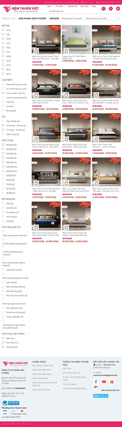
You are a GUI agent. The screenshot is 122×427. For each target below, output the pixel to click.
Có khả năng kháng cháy (15, 244)
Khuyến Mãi (72, 6)
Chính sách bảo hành (41, 370)
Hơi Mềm (11, 208)
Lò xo (9, 106)
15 (8, 48)
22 (8, 61)
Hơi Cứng (11, 217)
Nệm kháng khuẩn (15, 287)
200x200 (11, 167)
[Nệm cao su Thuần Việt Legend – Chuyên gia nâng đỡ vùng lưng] (106, 39)
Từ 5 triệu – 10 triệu (15, 130)
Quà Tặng (12, 347)
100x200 (11, 145)
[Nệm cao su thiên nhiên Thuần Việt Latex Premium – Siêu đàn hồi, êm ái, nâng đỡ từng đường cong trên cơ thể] (46, 39)
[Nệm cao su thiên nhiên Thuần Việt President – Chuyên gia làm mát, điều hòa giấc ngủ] (106, 83)
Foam (10, 102)
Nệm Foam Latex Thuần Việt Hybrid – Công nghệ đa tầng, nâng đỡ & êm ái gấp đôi (74, 234)
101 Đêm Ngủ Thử (55, 11)
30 (8, 74)
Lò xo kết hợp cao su (16, 89)
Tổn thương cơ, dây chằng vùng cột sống (14, 326)
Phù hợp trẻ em (14, 308)
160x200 (11, 158)
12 (8, 43)
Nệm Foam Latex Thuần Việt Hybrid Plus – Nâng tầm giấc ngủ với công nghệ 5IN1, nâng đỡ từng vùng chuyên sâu (75, 146)
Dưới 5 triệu (12, 134)
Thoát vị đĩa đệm (14, 317)
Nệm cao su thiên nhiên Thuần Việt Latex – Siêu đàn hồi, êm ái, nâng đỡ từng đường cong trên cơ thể (105, 190)
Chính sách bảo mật (41, 390)
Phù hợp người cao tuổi (14, 304)
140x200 (11, 154)
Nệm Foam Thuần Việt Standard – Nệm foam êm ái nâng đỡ (46, 190)
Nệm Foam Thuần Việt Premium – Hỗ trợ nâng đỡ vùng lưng (103, 146)
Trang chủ (8, 18)
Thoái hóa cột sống (15, 312)
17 (8, 52)
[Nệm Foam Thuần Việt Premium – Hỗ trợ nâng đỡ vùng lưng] (106, 127)
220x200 (11, 171)
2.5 (8, 30)
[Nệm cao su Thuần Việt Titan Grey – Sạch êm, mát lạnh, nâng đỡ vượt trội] (76, 83)
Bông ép (11, 111)
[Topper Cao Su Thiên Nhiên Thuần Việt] (76, 39)
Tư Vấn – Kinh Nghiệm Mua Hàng (74, 378)
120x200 (11, 149)
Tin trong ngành (70, 384)
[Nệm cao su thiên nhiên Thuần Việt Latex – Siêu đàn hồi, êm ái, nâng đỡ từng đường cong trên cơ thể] (106, 171)
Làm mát (11, 282)
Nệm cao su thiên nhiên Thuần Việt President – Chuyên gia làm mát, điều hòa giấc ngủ (106, 101)
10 (8, 39)
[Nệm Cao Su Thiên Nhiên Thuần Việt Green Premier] (46, 83)
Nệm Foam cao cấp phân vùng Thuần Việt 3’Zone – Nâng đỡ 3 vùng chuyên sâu (45, 146)
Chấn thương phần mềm (15, 235)
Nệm (50, 6)
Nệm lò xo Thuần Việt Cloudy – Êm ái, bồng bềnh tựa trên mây (45, 234)
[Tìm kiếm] (103, 9)
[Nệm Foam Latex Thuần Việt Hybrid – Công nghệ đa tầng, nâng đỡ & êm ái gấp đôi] (76, 216)
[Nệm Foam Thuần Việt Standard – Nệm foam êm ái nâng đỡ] (46, 171)
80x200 (10, 193)
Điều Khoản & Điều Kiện (42, 365)
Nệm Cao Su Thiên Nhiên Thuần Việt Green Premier (46, 101)
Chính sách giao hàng (41, 374)
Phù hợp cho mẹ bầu (16, 295)
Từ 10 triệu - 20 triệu (16, 126)
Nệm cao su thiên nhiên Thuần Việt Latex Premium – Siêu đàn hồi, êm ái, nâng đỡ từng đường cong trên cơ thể (45, 57)
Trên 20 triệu (13, 121)
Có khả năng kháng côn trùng (13, 253)
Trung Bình (12, 212)
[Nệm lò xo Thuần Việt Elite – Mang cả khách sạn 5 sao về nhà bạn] (76, 171)
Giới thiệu (67, 368)
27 (8, 65)
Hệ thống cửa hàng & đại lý (74, 388)
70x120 (10, 184)
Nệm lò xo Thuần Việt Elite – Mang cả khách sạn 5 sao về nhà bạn (76, 190)
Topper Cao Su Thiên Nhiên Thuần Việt (74, 57)
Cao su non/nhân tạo (16, 98)
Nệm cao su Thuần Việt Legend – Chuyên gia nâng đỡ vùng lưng (105, 57)
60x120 (10, 180)
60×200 (10, 189)
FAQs (94, 6)
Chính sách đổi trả (40, 378)
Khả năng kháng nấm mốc (15, 278)
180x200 (11, 162)
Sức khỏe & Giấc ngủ (72, 373)
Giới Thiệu (84, 6)
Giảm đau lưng (14, 270)
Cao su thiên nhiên (15, 93)
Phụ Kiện (60, 6)
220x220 (11, 175)
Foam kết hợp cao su (16, 84)
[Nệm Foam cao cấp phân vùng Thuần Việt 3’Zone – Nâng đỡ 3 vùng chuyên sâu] (46, 127)
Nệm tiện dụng (14, 291)
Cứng (10, 221)
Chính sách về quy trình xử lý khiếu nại (44, 384)
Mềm (9, 204)
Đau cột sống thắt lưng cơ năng (14, 264)
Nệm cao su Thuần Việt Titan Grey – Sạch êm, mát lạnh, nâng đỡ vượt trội (75, 101)
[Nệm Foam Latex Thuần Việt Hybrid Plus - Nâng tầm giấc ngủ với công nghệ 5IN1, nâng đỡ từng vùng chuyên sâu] (76, 127)
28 (8, 70)
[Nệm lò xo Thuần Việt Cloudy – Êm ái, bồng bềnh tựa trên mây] (46, 216)
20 (8, 56)
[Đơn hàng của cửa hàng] (102, 18)
